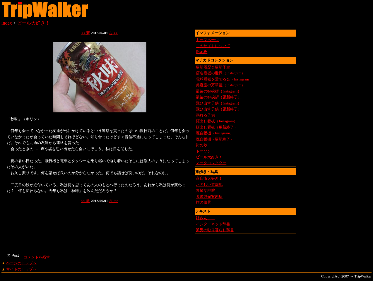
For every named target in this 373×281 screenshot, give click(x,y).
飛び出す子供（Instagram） (218, 103)
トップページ (207, 40)
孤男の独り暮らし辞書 (215, 230)
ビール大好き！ (33, 22)
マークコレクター (211, 163)
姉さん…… (205, 218)
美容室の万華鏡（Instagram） (220, 85)
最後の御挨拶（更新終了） (219, 97)
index (6, 22)
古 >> (113, 33)
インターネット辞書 (213, 224)
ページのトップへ (21, 263)
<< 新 (85, 33)
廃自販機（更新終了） (215, 139)
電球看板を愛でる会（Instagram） (224, 79)
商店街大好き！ (209, 179)
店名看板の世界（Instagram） (220, 73)
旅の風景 (203, 203)
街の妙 (201, 145)
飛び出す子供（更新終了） (219, 109)
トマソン (203, 151)
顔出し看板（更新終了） (217, 127)
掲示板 (201, 52)
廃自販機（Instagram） (215, 133)
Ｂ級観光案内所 (209, 197)
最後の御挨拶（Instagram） (218, 91)
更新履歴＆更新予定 (213, 67)
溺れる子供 (205, 115)
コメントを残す (36, 257)
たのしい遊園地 (209, 185)
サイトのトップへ (21, 269)
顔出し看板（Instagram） (216, 121)
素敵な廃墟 (205, 191)
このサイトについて (213, 46)
